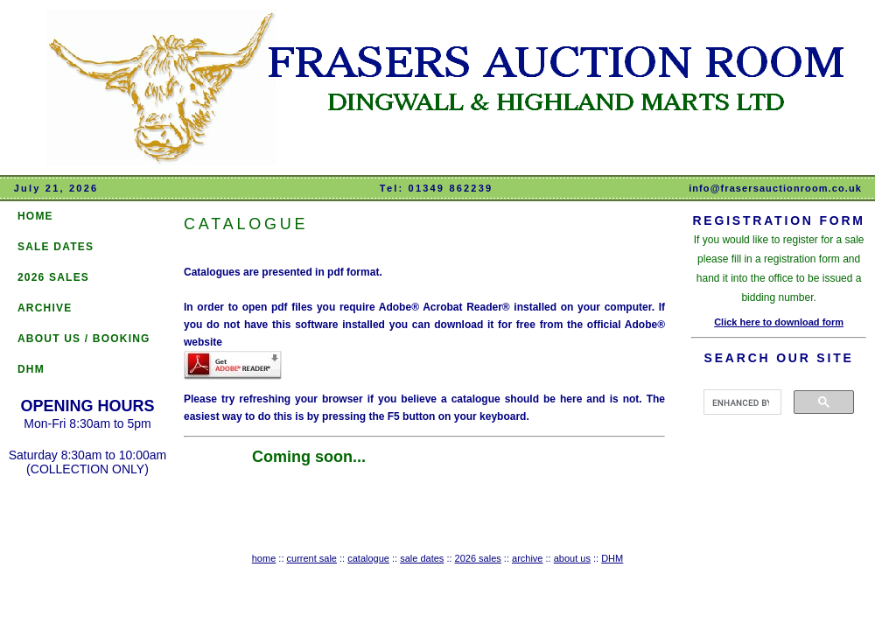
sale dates (422, 558)
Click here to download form (779, 322)
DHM (31, 369)
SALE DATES (56, 247)
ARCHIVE (45, 308)
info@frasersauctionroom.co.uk (775, 188)
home (264, 558)
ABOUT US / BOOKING (84, 338)
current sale (312, 558)
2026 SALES (53, 277)
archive (527, 558)
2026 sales (478, 558)
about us (572, 558)
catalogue (368, 558)
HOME (35, 216)
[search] (740, 402)
